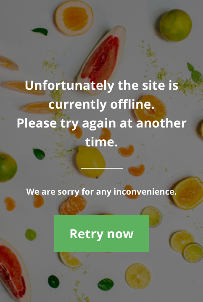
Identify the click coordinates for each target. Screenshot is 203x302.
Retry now (101, 233)
